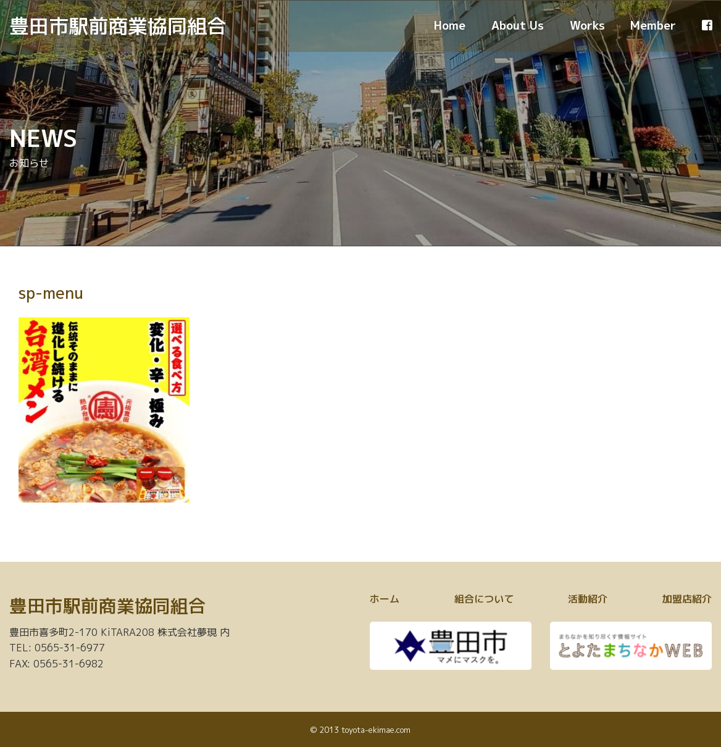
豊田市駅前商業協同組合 (118, 26)
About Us (517, 25)
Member (653, 25)
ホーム (384, 599)
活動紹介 (587, 599)
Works (587, 25)
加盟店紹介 (687, 599)
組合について (484, 599)
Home (449, 25)
